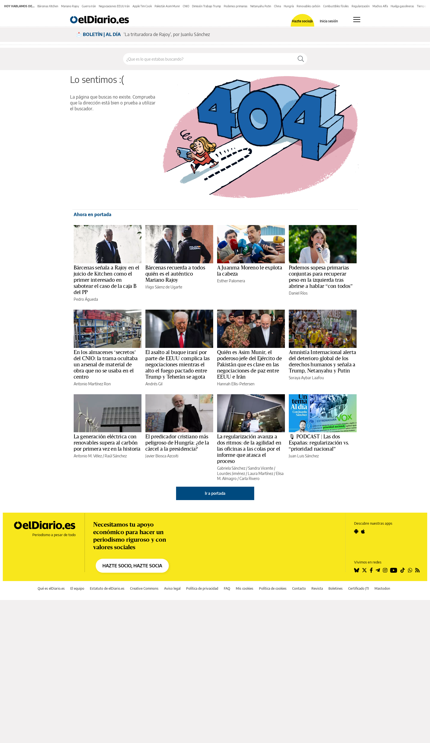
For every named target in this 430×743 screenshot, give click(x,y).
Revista (317, 588)
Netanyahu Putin (260, 6)
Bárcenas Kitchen (47, 6)
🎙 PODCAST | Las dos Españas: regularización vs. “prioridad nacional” (319, 443)
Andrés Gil (153, 383)
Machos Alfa (380, 6)
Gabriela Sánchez (231, 468)
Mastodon (382, 588)
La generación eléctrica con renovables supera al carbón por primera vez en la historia (107, 443)
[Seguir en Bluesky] (356, 570)
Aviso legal (172, 588)
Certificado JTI (358, 588)
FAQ (227, 588)
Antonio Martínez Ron (92, 383)
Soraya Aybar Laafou (306, 377)
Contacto (299, 588)
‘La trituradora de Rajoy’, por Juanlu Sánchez (167, 34)
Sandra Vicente (260, 468)
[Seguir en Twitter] (364, 570)
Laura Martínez (260, 473)
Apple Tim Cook (142, 6)
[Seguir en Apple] (363, 531)
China (277, 6)
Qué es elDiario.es (51, 588)
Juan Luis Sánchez (304, 455)
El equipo (77, 588)
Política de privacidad (202, 588)
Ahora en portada (92, 214)
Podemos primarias (236, 6)
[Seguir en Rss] (417, 570)
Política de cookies (273, 588)
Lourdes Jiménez (231, 473)
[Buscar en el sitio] (209, 59)
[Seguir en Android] (356, 531)
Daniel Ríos (298, 293)
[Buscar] (300, 59)
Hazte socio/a (302, 21)
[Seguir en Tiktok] (402, 570)
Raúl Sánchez (116, 455)
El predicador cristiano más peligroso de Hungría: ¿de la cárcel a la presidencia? (177, 443)
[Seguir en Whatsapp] (410, 570)
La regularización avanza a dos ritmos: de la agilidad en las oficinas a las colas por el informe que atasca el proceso (249, 449)
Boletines (335, 588)
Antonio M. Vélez (88, 455)
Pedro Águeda (86, 299)
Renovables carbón (308, 6)
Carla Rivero (249, 478)
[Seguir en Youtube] (393, 570)
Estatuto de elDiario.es (107, 588)
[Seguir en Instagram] (385, 570)
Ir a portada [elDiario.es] (215, 493)
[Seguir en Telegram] (378, 570)
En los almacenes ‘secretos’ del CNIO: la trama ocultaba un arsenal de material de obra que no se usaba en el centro (106, 365)
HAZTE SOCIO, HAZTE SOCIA (132, 565)
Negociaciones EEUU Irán (114, 6)
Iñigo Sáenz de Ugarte (163, 287)
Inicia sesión (329, 21)
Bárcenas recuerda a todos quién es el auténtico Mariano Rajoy (175, 274)
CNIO (186, 6)
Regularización (361, 6)
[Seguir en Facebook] (371, 570)
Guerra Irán (89, 6)
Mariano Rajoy (70, 6)
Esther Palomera (231, 280)
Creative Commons (144, 588)
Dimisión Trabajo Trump (206, 6)
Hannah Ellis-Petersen (235, 383)
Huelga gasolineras (402, 6)
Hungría (289, 6)
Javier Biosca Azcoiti (161, 455)
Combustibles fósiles (336, 6)
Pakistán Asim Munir (167, 6)
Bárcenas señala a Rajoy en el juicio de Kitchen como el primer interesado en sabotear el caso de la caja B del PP (107, 280)
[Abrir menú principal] (356, 19)
